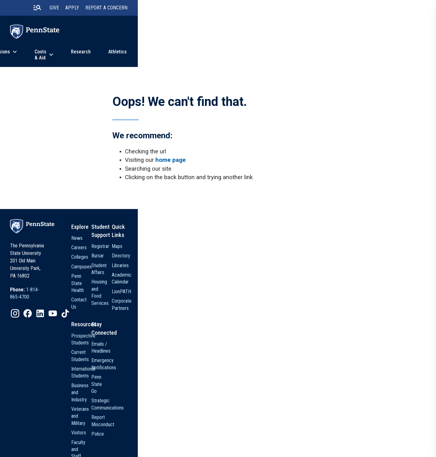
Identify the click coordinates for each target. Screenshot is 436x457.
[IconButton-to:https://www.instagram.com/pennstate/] (68, 311)
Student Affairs (289, 274)
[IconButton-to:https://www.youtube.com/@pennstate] (106, 311)
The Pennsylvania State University (93, 439)
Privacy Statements (146, 439)
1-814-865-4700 (95, 294)
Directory (336, 264)
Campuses (231, 284)
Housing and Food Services (291, 287)
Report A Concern (352, 9)
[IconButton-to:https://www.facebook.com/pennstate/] (81, 311)
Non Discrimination (187, 439)
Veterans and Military (241, 374)
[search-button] (282, 9)
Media (227, 413)
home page (177, 171)
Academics (93, 58)
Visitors (228, 384)
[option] (87, 294)
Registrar (283, 255)
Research (236, 58)
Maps (332, 255)
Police (280, 398)
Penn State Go (288, 362)
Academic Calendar (346, 284)
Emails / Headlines (292, 336)
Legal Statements (78, 447)
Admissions (141, 58)
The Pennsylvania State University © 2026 (332, 441)
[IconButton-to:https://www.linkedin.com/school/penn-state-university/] (93, 311)
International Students (242, 355)
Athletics (273, 58)
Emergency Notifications (286, 349)
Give (300, 9)
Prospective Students (242, 336)
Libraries (335, 274)
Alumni (227, 403)
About (342, 58)
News (305, 58)
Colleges (229, 274)
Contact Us (232, 303)
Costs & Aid (190, 58)
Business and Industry (242, 365)
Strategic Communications (290, 375)
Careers (229, 264)
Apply (318, 9)
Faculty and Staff (238, 393)
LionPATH (336, 293)
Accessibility (221, 439)
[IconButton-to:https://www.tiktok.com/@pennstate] (118, 311)
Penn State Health (239, 293)
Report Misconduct (293, 388)
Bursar (280, 264)
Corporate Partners (346, 303)
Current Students (238, 346)
